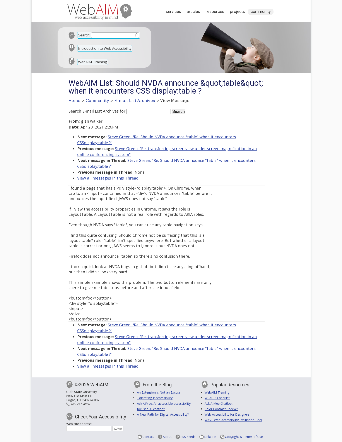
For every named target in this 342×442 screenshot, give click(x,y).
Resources (215, 11)
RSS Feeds (187, 437)
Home (74, 100)
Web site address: (79, 424)
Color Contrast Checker (221, 409)
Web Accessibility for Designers (227, 414)
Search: (84, 35)
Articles (193, 11)
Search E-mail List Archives (93, 111)
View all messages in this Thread (108, 178)
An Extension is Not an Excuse (159, 392)
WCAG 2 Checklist (217, 398)
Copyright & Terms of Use (244, 437)
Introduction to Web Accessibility (105, 48)
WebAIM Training (92, 62)
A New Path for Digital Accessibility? (163, 414)
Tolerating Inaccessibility (155, 398)
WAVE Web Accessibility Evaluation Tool (233, 420)
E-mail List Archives (135, 100)
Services (173, 11)
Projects (237, 11)
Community (261, 11)
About (167, 437)
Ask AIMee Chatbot (219, 403)
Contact (148, 437)
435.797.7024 (80, 404)
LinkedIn (210, 437)
